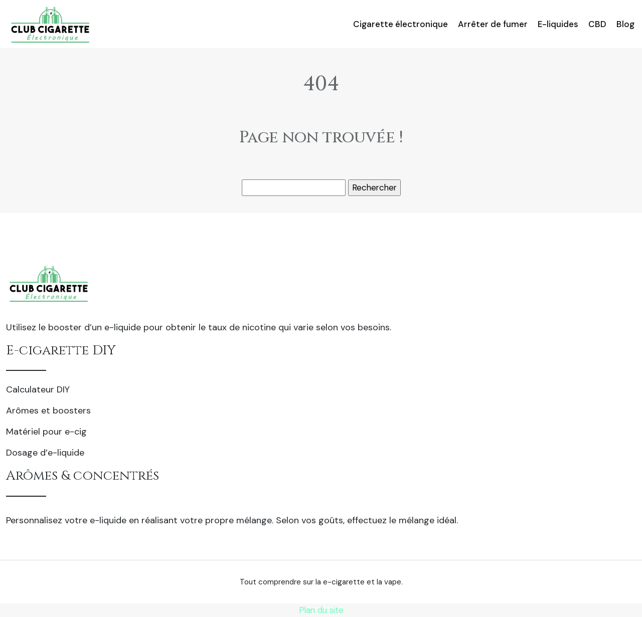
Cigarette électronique (400, 24)
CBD (597, 24)
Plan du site (321, 609)
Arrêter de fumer (493, 24)
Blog (625, 24)
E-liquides (558, 24)
